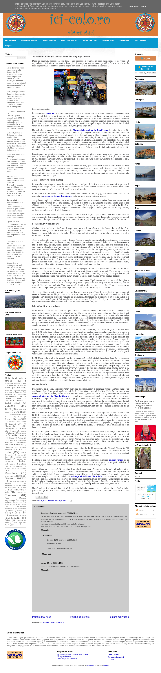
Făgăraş (20, 438)
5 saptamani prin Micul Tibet (15, 382)
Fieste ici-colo (10, 440)
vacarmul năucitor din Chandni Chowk (50, 396)
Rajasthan (20, 492)
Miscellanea (12, 473)
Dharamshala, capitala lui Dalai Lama (90, 130)
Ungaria (20, 520)
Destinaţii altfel (108, 40)
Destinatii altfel (15, 424)
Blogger (106, 665)
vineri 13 (50, 113)
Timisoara (12, 515)
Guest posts (9, 442)
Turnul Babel (124, 40)
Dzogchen (22, 433)
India (65, 501)
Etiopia (11, 438)
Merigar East (9, 468)
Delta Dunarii (21, 422)
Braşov (9, 392)
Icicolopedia (17, 449)
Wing (9, 525)
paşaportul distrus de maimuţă (57, 196)
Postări (140, 510)
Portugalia (12, 487)
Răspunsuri (47, 535)
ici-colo (50, 540)
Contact (111, 659)
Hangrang (20, 442)
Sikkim (10, 511)
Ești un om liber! (13, 222)
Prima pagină (10, 40)
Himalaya (9, 447)
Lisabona (22, 464)
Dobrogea (9, 429)
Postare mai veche (119, 617)
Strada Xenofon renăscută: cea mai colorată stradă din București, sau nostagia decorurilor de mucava (16, 267)
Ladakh (22, 461)
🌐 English (145, 58)
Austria (7, 388)
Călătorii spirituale (49, 40)
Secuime (23, 500)
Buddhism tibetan (15, 396)
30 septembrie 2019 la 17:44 (66, 513)
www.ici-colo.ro (82, 655)
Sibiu (15, 504)
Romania (10, 495)
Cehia (9, 412)
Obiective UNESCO (68, 40)
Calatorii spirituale (13, 403)
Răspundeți (45, 530)
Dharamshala (11, 426)
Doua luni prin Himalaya (52, 501)
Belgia (7, 390)
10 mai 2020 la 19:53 (55, 563)
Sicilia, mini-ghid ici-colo (16, 92)
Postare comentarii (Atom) (53, 622)
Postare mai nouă (41, 617)
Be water (17, 387)
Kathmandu (9, 461)
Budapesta (8, 394)
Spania (19, 511)
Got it (144, 6)
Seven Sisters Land (14, 502)
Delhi (40, 501)
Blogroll (8, 46)
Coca (20, 417)
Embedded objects (17, 435)
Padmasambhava (11, 485)
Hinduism (23, 447)
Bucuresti (18, 392)
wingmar (90, 665)
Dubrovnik (11, 433)
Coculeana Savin (48, 513)
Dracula (23, 431)
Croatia (7, 419)
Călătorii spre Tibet (89, 40)
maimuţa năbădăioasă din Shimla (86, 476)
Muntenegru (9, 476)
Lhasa (12, 464)
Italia (6, 457)
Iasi (8, 449)
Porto (24, 485)
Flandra (21, 440)
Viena (7, 523)
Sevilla (7, 504)
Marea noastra (16, 466)
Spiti (6, 513)
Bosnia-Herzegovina (20, 390)
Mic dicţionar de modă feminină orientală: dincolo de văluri (15, 70)
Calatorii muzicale (13, 401)
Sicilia (24, 504)
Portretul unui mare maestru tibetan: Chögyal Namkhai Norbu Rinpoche (144, 404)
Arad (21, 385)
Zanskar (16, 525)
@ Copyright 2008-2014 (66, 655)
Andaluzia (12, 385)
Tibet (24, 513)
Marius (43, 563)
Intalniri (23, 452)
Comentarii (141, 514)
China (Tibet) (20, 412)
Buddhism (22, 394)
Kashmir (20, 459)
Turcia (13, 518)
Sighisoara (22, 508)
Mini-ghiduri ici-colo (29, 40)
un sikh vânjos (116, 460)
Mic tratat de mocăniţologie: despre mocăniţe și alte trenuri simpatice (15, 179)
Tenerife (15, 513)
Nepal (19, 476)
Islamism (10, 455)
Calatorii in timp (13, 398)
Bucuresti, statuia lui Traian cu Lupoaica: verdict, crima (14, 135)
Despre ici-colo (140, 40)
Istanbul (20, 455)
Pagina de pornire (80, 617)
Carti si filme (21, 409)
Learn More (133, 6)
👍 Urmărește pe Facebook (145, 68)
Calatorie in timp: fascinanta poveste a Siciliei (15, 202)
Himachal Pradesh (13, 444)
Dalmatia (22, 419)
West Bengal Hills (19, 523)
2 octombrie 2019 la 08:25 (67, 540)
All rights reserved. (64, 657)
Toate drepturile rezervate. (67, 659)
